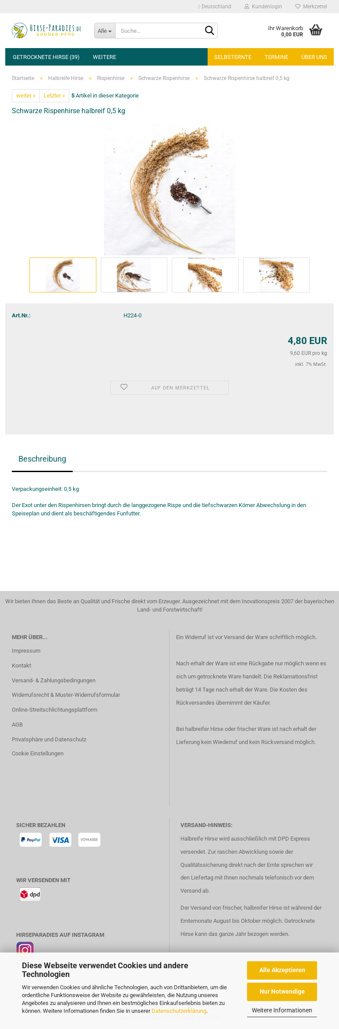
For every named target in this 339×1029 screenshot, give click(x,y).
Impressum (26, 650)
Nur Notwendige (282, 991)
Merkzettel (311, 6)
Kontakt (21, 665)
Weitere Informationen (282, 1010)
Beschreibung (42, 458)
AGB (17, 724)
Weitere (104, 57)
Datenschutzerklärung (179, 1011)
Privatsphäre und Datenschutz (49, 739)
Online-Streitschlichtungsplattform (54, 709)
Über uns (314, 57)
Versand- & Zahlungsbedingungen (53, 680)
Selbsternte (232, 57)
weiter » (25, 95)
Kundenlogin (263, 6)
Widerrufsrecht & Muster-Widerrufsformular (66, 695)
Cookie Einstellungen (38, 753)
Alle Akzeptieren (282, 969)
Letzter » (54, 95)
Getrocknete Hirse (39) (46, 57)
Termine (276, 57)
